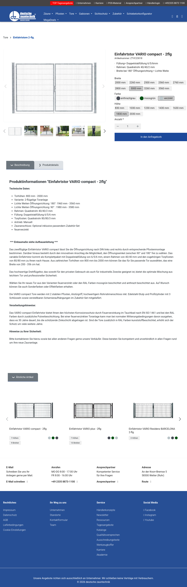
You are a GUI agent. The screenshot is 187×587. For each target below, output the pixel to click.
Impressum (9, 510)
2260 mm (135, 82)
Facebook (149, 510)
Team (53, 524)
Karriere (101, 549)
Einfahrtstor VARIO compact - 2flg (28, 428)
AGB (5, 520)
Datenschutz (10, 515)
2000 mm (120, 82)
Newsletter (103, 515)
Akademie (102, 554)
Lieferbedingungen (13, 524)
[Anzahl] (128, 126)
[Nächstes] (103, 86)
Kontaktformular (59, 520)
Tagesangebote (105, 524)
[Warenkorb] (182, 17)
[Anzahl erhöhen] (138, 126)
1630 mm (178, 108)
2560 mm (163, 82)
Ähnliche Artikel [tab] (24, 377)
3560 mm (164, 88)
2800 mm (120, 88)
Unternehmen (57, 510)
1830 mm (121, 113)
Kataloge (101, 529)
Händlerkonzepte (106, 510)
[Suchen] (177, 17)
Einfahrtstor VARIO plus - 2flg (85, 428)
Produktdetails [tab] (50, 165)
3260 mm (149, 88)
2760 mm (178, 82)
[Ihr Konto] (172, 17)
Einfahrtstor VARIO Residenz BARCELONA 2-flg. (152, 430)
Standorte (55, 515)
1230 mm (149, 108)
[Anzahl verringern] (118, 126)
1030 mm (135, 108)
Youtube (148, 520)
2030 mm (135, 113)
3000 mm (136, 88)
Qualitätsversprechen (108, 534)
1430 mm (163, 108)
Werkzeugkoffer (105, 544)
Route (146, 481)
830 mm (119, 108)
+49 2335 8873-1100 (64, 481)
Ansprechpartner (107, 481)
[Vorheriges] (5, 86)
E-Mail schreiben (17, 481)
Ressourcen (103, 520)
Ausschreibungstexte (108, 539)
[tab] (20, 165)
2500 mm (149, 82)
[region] (93, 419)
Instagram (149, 515)
